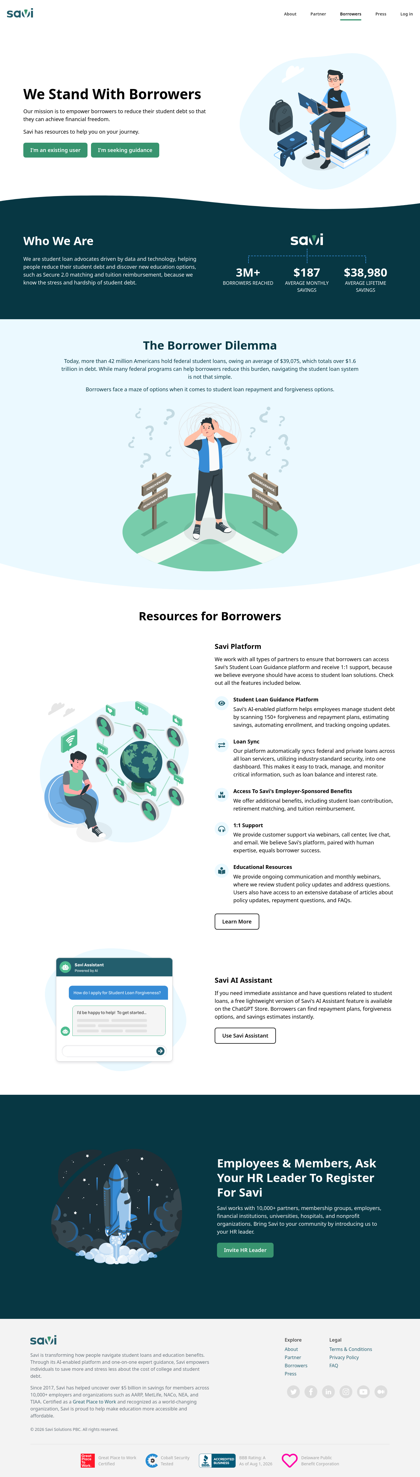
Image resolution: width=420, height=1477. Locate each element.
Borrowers (350, 14)
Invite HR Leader (245, 1249)
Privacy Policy (344, 1357)
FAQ (333, 1365)
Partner (318, 14)
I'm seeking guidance (125, 149)
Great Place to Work (94, 1402)
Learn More (237, 921)
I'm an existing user (55, 149)
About (290, 14)
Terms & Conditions (350, 1349)
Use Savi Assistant (245, 1035)
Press (380, 14)
